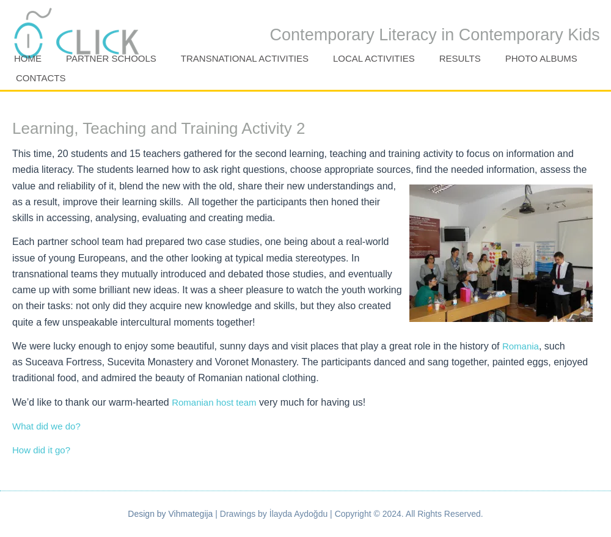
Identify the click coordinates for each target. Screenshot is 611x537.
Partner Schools (111, 58)
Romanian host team (214, 402)
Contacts (40, 78)
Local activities (374, 58)
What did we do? (46, 426)
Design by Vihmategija (170, 514)
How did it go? (41, 450)
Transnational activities (245, 58)
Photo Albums (541, 58)
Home (28, 58)
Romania (520, 346)
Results (460, 58)
